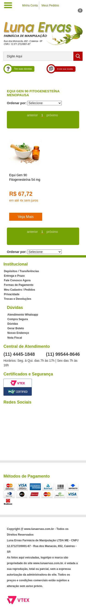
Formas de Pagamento (18, 285)
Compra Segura (17, 319)
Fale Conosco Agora (17, 280)
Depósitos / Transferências (21, 271)
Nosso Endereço (18, 333)
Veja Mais (25, 217)
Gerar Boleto (15, 328)
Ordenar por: (17, 103)
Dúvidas (12, 323)
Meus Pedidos (50, 5)
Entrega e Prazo (14, 275)
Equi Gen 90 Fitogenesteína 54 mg (24, 177)
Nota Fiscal (14, 337)
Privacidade (11, 294)
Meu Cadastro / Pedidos (19, 289)
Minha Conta (30, 5)
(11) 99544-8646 (63, 354)
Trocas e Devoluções (17, 298)
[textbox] (43, 56)
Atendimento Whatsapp (22, 314)
